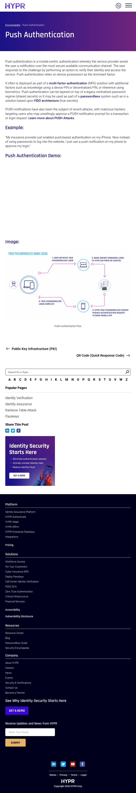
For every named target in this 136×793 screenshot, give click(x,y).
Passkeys (12, 416)
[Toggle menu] (128, 6)
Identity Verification (19, 398)
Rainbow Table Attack (20, 410)
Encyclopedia (12, 25)
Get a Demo (17, 711)
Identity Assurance (18, 404)
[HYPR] (15, 6)
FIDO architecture (46, 101)
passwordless (90, 96)
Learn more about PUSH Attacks (51, 118)
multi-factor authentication (68, 83)
